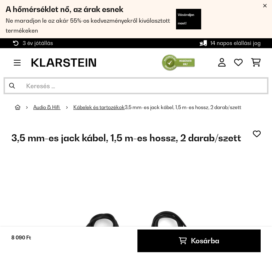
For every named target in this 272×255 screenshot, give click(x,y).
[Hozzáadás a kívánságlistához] (257, 134)
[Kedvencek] (238, 62)
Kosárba (199, 241)
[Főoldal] (24, 107)
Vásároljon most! (186, 19)
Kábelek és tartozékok (99, 107)
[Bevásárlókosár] (256, 62)
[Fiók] (222, 62)
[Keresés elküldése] (12, 85)
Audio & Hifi (47, 107)
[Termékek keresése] (136, 85)
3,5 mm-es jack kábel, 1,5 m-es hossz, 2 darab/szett (183, 107)
